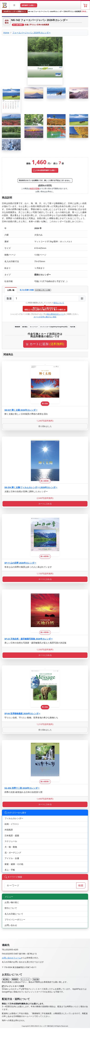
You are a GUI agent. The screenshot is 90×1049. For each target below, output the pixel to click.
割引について (59, 302)
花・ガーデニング (13, 852)
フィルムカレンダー (14, 818)
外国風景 (9, 829)
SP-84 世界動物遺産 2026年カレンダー (22, 713)
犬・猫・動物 (11, 846)
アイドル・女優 (12, 858)
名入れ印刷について (14, 913)
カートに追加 (45, 344)
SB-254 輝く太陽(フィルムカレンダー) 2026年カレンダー (30, 487)
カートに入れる (45, 503)
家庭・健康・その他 (14, 864)
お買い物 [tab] (10, 290)
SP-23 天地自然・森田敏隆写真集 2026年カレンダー (28, 638)
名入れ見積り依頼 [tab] (35, 290)
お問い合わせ (11, 925)
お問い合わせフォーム (11, 957)
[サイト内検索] (40, 885)
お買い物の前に (12, 902)
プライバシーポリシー (15, 919)
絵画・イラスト (12, 824)
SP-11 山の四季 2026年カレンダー (20, 562)
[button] (14, 5)
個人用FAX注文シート (55, 314)
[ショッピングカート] (85, 5)
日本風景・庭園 (12, 835)
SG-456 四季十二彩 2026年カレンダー (22, 788)
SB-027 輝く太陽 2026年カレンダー (20, 410)
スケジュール (11, 841)
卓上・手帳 (10, 869)
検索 (80, 885)
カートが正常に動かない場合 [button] (45, 317)
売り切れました (45, 426)
